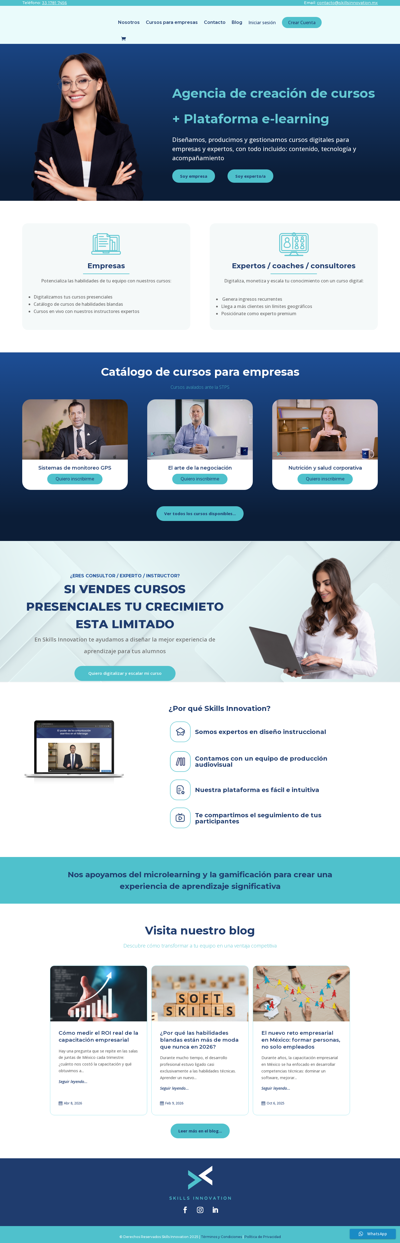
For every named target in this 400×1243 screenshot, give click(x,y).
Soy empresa (193, 171)
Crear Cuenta (259, 22)
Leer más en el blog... (200, 1126)
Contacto (172, 22)
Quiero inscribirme (75, 474)
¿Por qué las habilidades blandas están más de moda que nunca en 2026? (199, 1035)
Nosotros (86, 22)
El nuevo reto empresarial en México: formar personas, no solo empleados (300, 1035)
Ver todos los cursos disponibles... (200, 509)
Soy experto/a (250, 171)
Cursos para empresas (129, 22)
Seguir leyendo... (73, 1076)
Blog (194, 22)
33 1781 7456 (54, 2)
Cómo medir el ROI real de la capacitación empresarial (98, 1031)
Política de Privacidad (262, 1232)
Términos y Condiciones (221, 1232)
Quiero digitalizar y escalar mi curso (125, 668)
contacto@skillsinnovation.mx (347, 2)
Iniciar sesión (219, 22)
